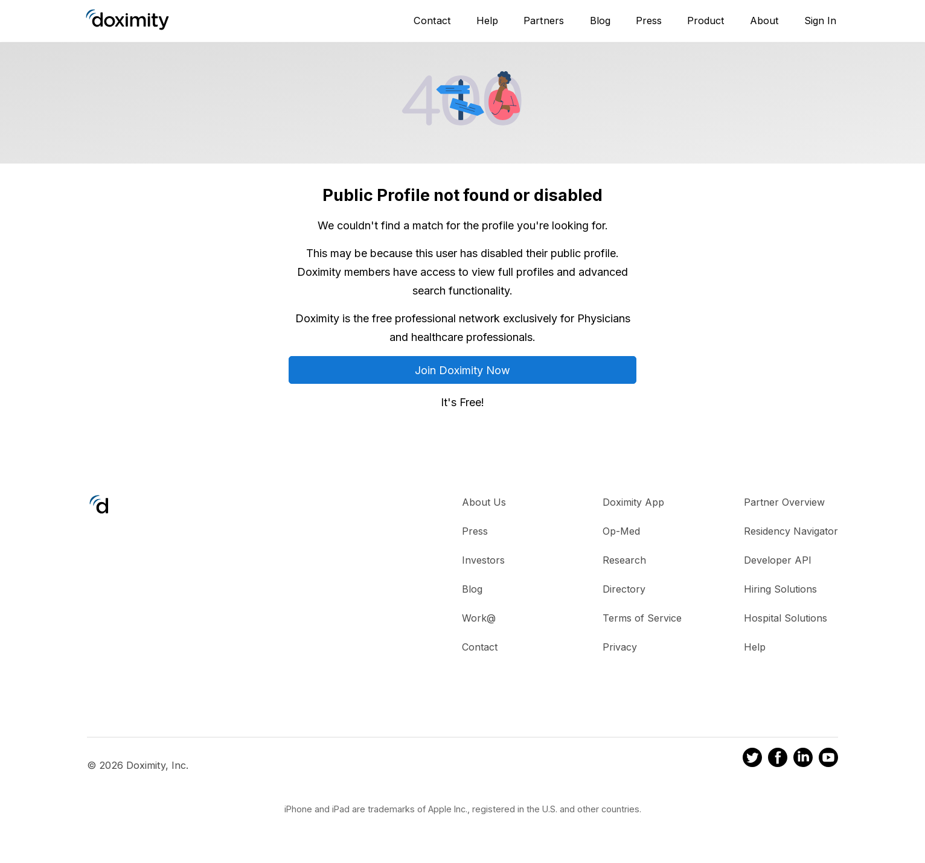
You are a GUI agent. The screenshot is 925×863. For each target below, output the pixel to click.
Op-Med (621, 531)
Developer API (777, 560)
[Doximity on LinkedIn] (803, 759)
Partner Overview (784, 502)
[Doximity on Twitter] (752, 759)
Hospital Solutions (785, 618)
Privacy (620, 647)
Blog (600, 20)
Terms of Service (642, 618)
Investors (483, 560)
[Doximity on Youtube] (828, 759)
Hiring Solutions (780, 589)
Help (487, 20)
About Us (484, 502)
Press (649, 20)
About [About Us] (764, 20)
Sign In (820, 20)
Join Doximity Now (462, 370)
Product (706, 20)
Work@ (479, 618)
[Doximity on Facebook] (777, 759)
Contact (432, 20)
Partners (543, 20)
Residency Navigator (791, 531)
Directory (624, 589)
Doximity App (633, 502)
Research (624, 560)
